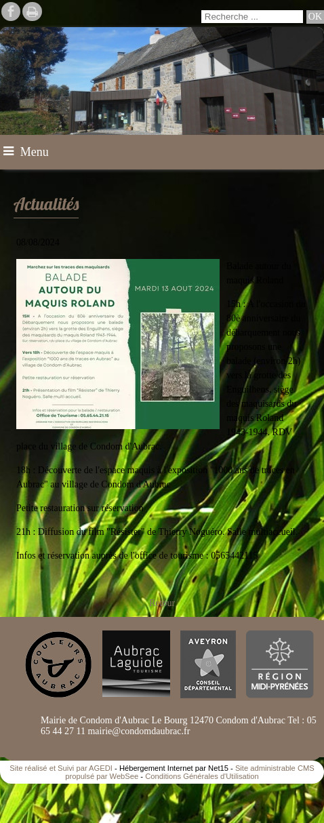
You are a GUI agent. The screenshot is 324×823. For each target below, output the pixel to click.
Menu (34, 152)
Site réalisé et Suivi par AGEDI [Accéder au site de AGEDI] (61, 768)
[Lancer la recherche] (315, 17)
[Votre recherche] (252, 16)
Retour (162, 603)
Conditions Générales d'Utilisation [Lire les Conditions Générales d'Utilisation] (202, 776)
